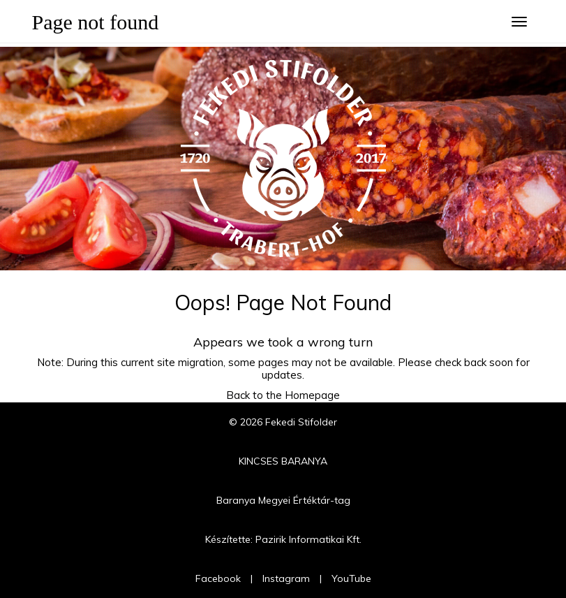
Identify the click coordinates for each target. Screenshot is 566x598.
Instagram (286, 578)
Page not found (95, 22)
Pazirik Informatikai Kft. (308, 539)
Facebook (218, 578)
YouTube (351, 578)
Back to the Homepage (283, 395)
